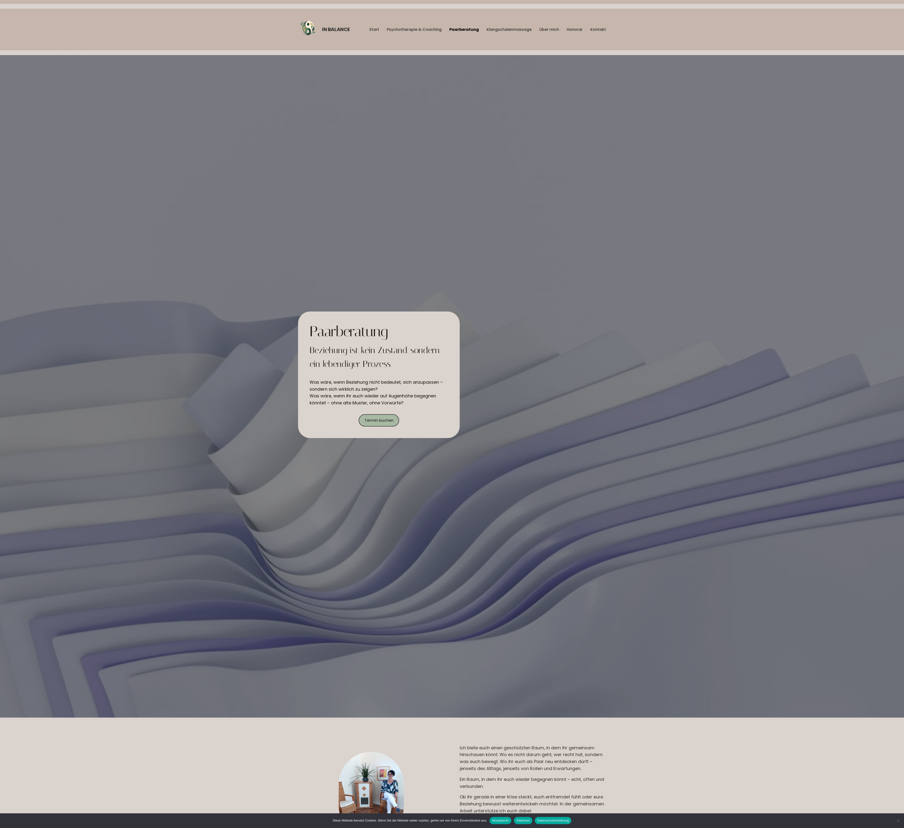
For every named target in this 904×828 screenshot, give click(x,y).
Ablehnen (523, 820)
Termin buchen (379, 420)
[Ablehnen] (898, 820)
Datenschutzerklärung (553, 820)
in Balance (336, 29)
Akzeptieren (500, 820)
